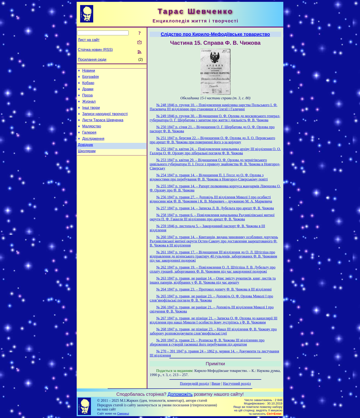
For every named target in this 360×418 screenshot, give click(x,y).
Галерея (89, 140)
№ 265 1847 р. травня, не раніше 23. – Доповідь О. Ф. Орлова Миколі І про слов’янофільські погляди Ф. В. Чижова (211, 298)
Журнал (89, 106)
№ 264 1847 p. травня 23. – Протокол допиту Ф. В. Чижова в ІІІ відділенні (214, 289)
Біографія (90, 78)
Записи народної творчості (105, 119)
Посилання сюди (92, 59)
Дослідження (93, 147)
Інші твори (91, 112)
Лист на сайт (89, 40)
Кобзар (88, 85)
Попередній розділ (194, 383)
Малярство (91, 133)
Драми (87, 92)
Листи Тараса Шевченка (102, 126)
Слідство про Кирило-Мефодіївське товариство (215, 34)
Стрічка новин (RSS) (95, 50)
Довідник (85, 154)
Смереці (123, 413)
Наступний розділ (237, 383)
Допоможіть (180, 394)
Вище (215, 383)
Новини (88, 71)
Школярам (87, 161)
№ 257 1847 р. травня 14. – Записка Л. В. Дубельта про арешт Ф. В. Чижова (215, 208)
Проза (87, 99)
